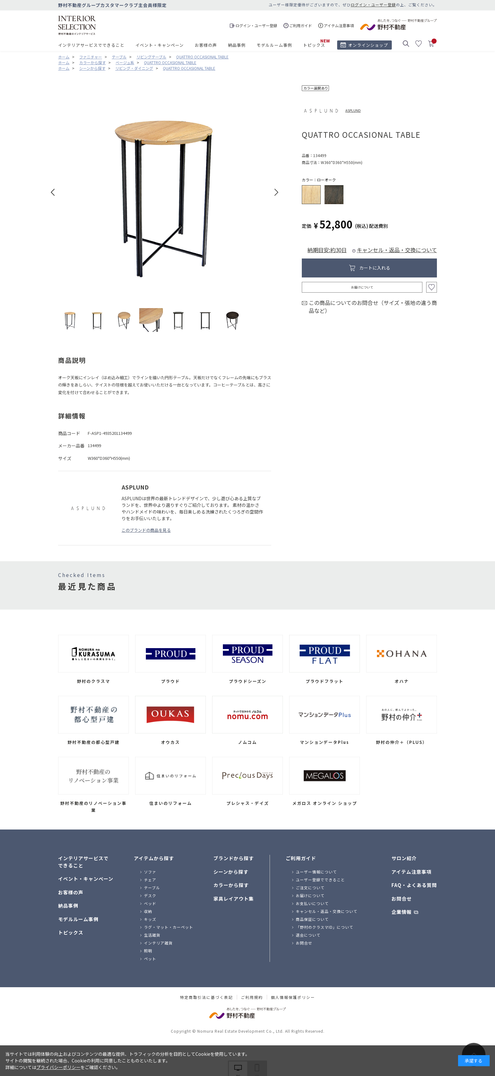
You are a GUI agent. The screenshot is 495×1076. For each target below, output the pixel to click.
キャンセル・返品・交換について (397, 250)
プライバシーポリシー (58, 1067)
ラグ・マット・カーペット (168, 927)
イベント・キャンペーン (159, 45)
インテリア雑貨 (158, 942)
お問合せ (304, 942)
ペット (150, 958)
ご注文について (310, 887)
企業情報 (401, 912)
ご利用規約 (252, 997)
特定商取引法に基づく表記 (206, 997)
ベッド (150, 903)
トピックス (314, 45)
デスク (150, 895)
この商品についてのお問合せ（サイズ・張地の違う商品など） (373, 307)
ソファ (150, 871)
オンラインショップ (368, 45)
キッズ (150, 919)
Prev (53, 192)
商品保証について (312, 919)
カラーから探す (231, 885)
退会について (308, 935)
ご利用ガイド (301, 858)
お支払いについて (312, 903)
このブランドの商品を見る (146, 530)
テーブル (152, 887)
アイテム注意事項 (411, 871)
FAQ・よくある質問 (414, 885)
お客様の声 (206, 45)
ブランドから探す (233, 858)
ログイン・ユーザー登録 (373, 4)
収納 (148, 911)
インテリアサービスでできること (91, 45)
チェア (150, 879)
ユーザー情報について (316, 871)
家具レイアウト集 (233, 898)
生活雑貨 (152, 935)
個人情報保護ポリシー (293, 997)
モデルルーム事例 (274, 45)
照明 (148, 950)
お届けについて (362, 287)
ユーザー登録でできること (320, 879)
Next (276, 192)
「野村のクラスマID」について (324, 927)
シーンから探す (230, 871)
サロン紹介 (404, 858)
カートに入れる (374, 267)
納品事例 (237, 45)
